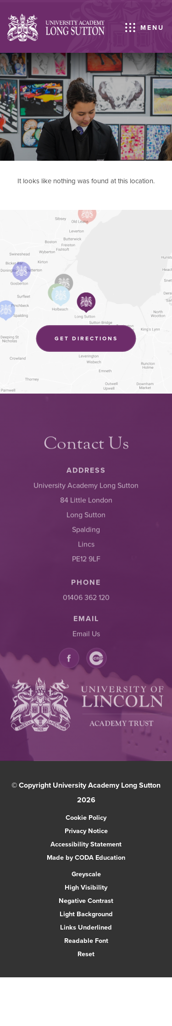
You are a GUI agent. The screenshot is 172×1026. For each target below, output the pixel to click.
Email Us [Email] (86, 635)
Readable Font (86, 940)
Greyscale (86, 874)
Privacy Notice (86, 830)
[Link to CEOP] (96, 659)
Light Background (86, 914)
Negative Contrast (86, 900)
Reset (86, 953)
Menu (152, 27)
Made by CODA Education (95, 857)
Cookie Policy (86, 817)
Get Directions (95, 342)
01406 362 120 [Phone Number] (86, 598)
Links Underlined (86, 927)
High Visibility (86, 887)
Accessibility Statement (86, 844)
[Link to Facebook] (69, 659)
